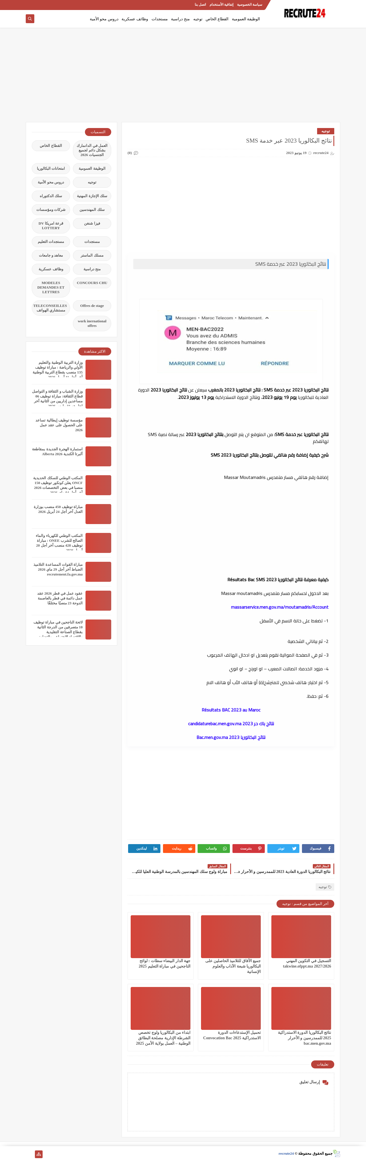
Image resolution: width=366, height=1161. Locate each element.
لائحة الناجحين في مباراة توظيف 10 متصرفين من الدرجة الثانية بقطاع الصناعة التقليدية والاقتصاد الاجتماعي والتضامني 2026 (58, 632)
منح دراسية (180, 19)
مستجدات (160, 19)
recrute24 (286, 1153)
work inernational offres (92, 323)
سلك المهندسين (91, 209)
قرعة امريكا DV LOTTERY (51, 225)
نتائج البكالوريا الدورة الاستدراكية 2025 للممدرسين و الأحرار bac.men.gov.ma (304, 1038)
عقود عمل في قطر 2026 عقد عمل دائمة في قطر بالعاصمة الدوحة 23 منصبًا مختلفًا (60, 598)
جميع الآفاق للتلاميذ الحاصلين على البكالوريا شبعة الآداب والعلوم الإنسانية (233, 966)
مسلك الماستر (92, 255)
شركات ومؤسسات (50, 209)
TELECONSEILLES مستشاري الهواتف (50, 307)
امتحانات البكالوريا (51, 168)
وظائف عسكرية (135, 19)
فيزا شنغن (92, 223)
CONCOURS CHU (92, 283)
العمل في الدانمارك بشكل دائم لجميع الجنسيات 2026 (92, 150)
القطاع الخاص (217, 19)
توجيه (197, 19)
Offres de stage (92, 305)
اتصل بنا (200, 5)
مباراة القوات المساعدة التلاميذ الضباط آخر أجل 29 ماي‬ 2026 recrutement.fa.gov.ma (58, 569)
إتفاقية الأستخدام (221, 5)
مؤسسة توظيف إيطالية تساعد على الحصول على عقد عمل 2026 (59, 425)
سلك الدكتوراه (51, 196)
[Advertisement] (183, 78)
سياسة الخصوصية (249, 5)
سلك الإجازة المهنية (92, 196)
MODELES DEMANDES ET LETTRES (51, 287)
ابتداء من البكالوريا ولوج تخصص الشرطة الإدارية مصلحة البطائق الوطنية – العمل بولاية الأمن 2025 (163, 1038)
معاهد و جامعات (51, 255)
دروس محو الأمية (104, 19)
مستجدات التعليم (51, 241)
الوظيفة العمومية (246, 19)
